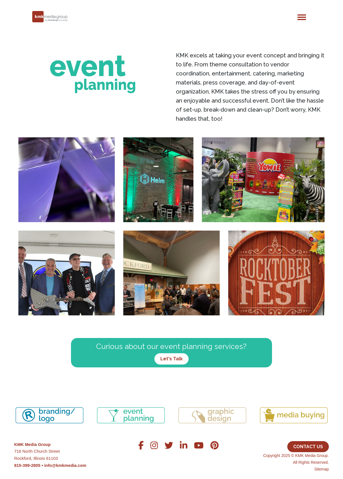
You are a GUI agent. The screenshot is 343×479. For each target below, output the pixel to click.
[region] (171, 408)
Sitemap (321, 469)
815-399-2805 (27, 465)
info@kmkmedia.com (65, 465)
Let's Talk (171, 358)
